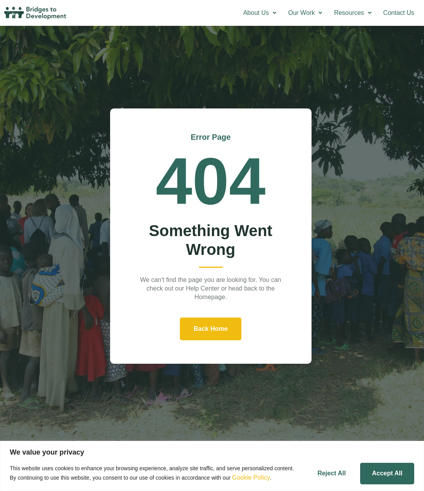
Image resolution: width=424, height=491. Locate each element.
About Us (259, 12)
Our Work (305, 12)
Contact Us (398, 12)
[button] (259, 13)
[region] (212, 463)
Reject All (325, 469)
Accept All (385, 469)
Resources (352, 12)
